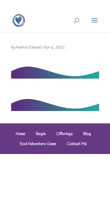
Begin (41, 134)
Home (20, 134)
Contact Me (77, 144)
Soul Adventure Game (38, 144)
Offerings (64, 134)
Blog (87, 134)
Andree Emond (28, 47)
